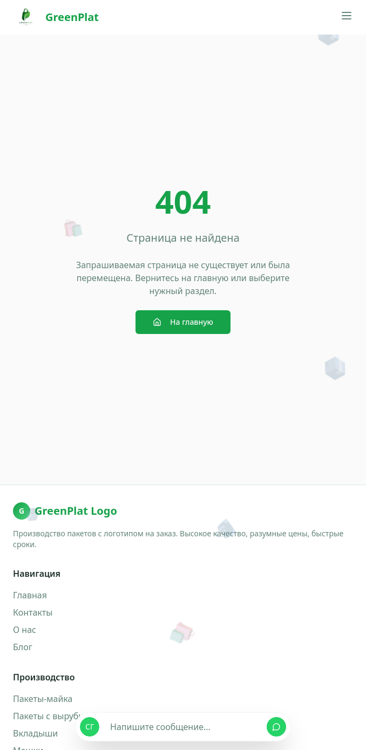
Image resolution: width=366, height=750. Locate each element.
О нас (24, 630)
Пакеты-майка (42, 699)
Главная (30, 595)
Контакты (32, 612)
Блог (22, 647)
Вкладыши (35, 733)
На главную (183, 322)
